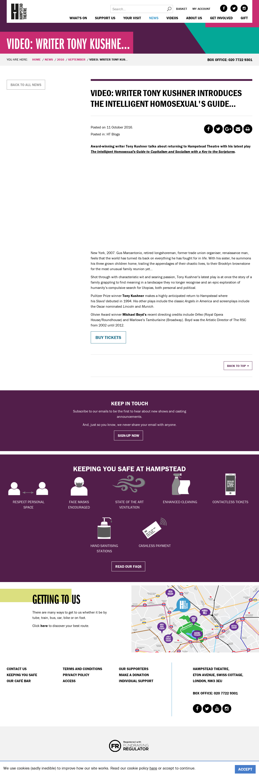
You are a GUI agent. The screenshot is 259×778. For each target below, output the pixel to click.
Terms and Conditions (82, 669)
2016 (60, 59)
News (153, 18)
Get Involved (221, 18)
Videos (172, 18)
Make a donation (134, 675)
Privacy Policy (76, 675)
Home (36, 59)
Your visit (132, 18)
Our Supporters (133, 669)
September (76, 59)
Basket (181, 9)
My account (201, 9)
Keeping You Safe (22, 675)
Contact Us (17, 669)
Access (69, 681)
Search (169, 9)
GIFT (244, 18)
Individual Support (136, 681)
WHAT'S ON (78, 18)
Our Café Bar (19, 681)
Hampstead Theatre (19, 11)
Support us (105, 18)
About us (194, 18)
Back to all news (26, 84)
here (153, 768)
